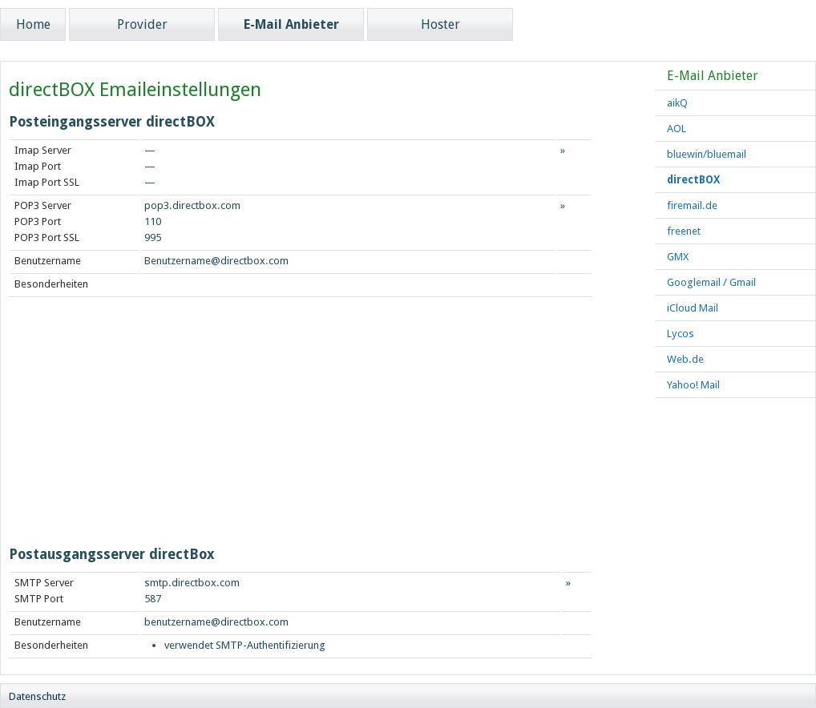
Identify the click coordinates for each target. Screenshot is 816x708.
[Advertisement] (200, 425)
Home (33, 24)
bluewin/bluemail (706, 154)
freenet (684, 231)
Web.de (685, 359)
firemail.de (692, 205)
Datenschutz (37, 696)
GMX (678, 257)
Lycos (680, 334)
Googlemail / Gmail (711, 282)
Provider (142, 24)
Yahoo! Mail (693, 385)
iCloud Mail (692, 308)
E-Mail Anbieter (291, 24)
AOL (676, 129)
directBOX (693, 180)
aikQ (677, 103)
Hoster (440, 24)
